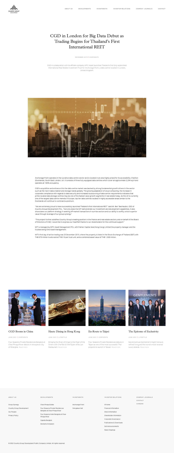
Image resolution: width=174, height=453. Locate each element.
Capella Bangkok (46, 420)
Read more (23, 347)
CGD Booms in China (20, 331)
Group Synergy (13, 404)
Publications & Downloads (113, 422)
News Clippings (109, 430)
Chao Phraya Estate (47, 404)
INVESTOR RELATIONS (121, 9)
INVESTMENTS (102, 9)
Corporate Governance (112, 419)
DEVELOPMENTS (84, 9)
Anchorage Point (78, 404)
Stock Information (110, 412)
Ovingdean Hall (77, 408)
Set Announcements (111, 426)
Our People (12, 412)
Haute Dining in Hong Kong (64, 331)
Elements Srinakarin (47, 424)
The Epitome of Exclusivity (143, 331)
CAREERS (139, 403)
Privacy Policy (13, 415)
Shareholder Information (112, 415)
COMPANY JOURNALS (144, 9)
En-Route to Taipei (98, 331)
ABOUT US (68, 9)
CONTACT (162, 9)
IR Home (107, 404)
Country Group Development (18, 408)
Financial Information (111, 408)
